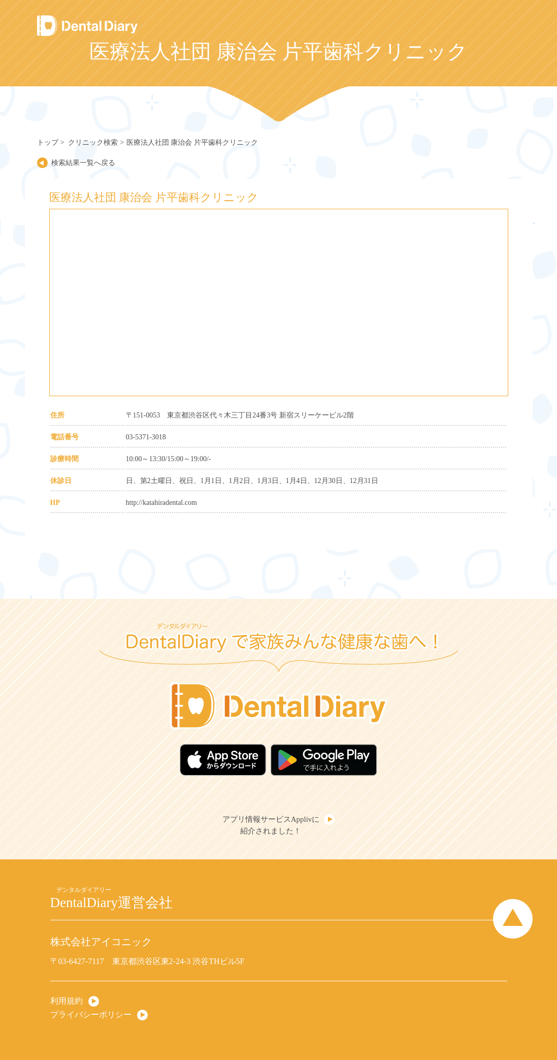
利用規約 (66, 1001)
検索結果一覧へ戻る (83, 163)
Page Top (513, 919)
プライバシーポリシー (91, 1014)
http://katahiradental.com (161, 502)
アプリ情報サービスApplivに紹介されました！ (271, 825)
